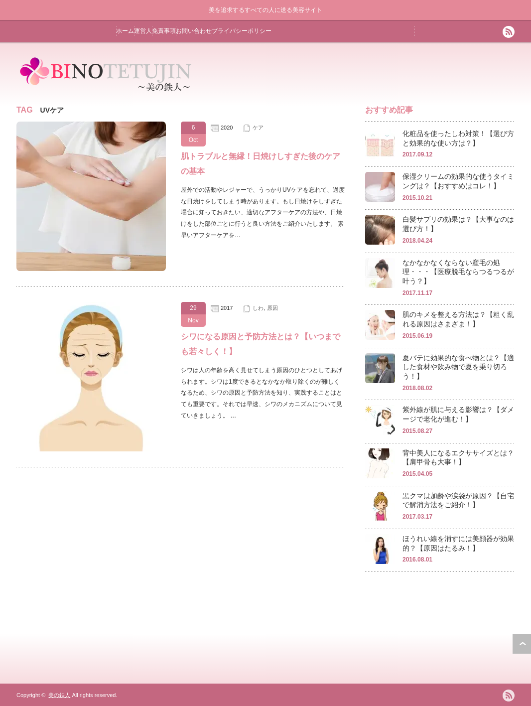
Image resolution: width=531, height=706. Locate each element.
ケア (258, 128)
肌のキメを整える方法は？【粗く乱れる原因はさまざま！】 (458, 319)
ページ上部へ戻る (522, 644)
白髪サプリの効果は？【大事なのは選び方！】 (458, 224)
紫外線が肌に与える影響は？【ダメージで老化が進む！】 (458, 414)
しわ (258, 308)
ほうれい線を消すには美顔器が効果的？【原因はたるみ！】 (458, 543)
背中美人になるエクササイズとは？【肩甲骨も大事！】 (458, 457)
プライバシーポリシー (241, 30)
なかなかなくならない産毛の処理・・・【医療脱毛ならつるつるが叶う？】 (458, 272)
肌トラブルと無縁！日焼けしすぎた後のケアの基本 (260, 163)
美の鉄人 (59, 695)
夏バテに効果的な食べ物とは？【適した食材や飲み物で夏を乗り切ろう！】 (458, 367)
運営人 (143, 30)
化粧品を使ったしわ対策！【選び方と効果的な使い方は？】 (458, 138)
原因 (272, 308)
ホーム (125, 30)
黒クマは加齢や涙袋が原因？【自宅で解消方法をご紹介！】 (458, 500)
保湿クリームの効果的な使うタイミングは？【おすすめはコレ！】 (458, 181)
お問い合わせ (194, 30)
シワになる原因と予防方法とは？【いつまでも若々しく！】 (260, 344)
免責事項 (164, 30)
